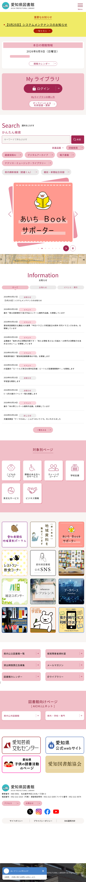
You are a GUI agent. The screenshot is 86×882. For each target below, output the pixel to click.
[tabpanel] (43, 212)
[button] (38, 248)
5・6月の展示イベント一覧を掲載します (20, 393)
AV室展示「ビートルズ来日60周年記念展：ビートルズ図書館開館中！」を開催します (39, 368)
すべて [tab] (15, 287)
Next (74, 215)
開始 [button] (66, 248)
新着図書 (57, 147)
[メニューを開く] (80, 6)
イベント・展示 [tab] (71, 287)
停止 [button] (73, 248)
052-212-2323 (17, 796)
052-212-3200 (50, 796)
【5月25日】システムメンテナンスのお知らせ (36, 25)
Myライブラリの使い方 (43, 97)
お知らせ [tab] (43, 287)
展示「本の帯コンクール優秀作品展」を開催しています (27, 406)
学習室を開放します (12, 381)
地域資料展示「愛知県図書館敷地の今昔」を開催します (27, 356)
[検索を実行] (77, 139)
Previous (12, 212)
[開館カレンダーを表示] (43, 63)
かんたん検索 (11, 132)
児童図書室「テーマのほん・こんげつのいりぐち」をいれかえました (32, 419)
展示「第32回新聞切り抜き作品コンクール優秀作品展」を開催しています (34, 313)
